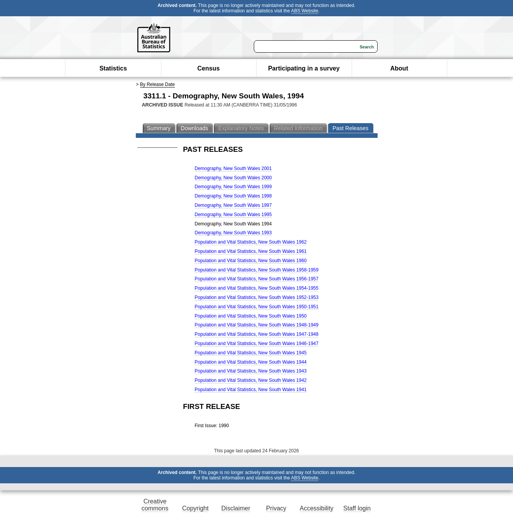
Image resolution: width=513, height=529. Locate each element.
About (399, 68)
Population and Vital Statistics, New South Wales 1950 (251, 316)
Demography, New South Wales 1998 (233, 196)
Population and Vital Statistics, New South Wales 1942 (251, 380)
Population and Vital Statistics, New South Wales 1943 (251, 371)
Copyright (195, 508)
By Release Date (157, 84)
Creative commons (155, 505)
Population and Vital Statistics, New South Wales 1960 (251, 260)
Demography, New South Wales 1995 (233, 214)
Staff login (357, 508)
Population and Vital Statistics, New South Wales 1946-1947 (256, 343)
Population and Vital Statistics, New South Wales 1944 (251, 362)
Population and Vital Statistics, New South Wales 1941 (251, 389)
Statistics (113, 68)
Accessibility (316, 508)
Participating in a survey (304, 68)
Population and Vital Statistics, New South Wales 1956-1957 (256, 279)
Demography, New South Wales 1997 (233, 205)
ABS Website (304, 11)
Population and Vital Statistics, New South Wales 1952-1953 (256, 297)
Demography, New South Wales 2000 (233, 177)
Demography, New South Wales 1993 (233, 232)
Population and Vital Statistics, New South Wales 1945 (251, 353)
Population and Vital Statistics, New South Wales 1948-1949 (256, 325)
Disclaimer (235, 508)
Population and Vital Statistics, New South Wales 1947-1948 (256, 334)
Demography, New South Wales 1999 (233, 186)
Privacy (276, 508)
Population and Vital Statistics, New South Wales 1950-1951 (256, 306)
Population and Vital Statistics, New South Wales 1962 (251, 242)
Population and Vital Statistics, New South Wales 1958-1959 (256, 270)
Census (208, 68)
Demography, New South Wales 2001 (233, 168)
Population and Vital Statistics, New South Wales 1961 (251, 251)
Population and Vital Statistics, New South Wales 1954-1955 (256, 288)
